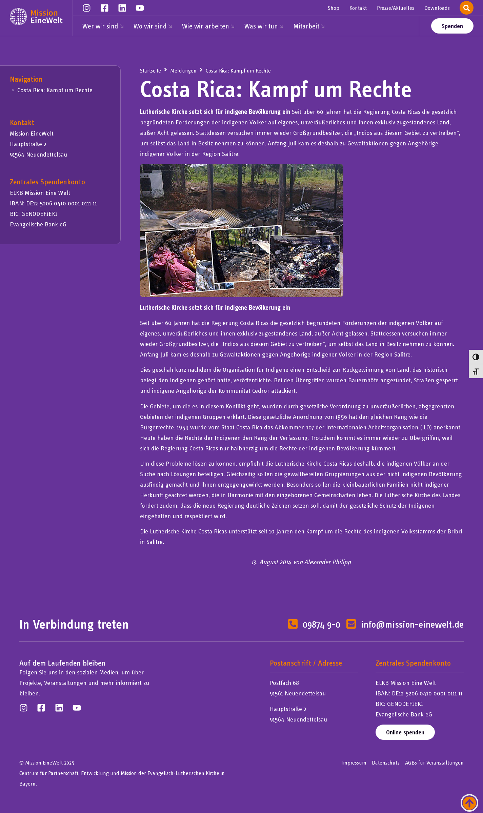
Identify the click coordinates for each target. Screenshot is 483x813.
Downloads (437, 7)
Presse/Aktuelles (395, 7)
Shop (333, 7)
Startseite (150, 70)
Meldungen (183, 70)
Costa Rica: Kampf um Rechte (55, 90)
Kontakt (358, 7)
